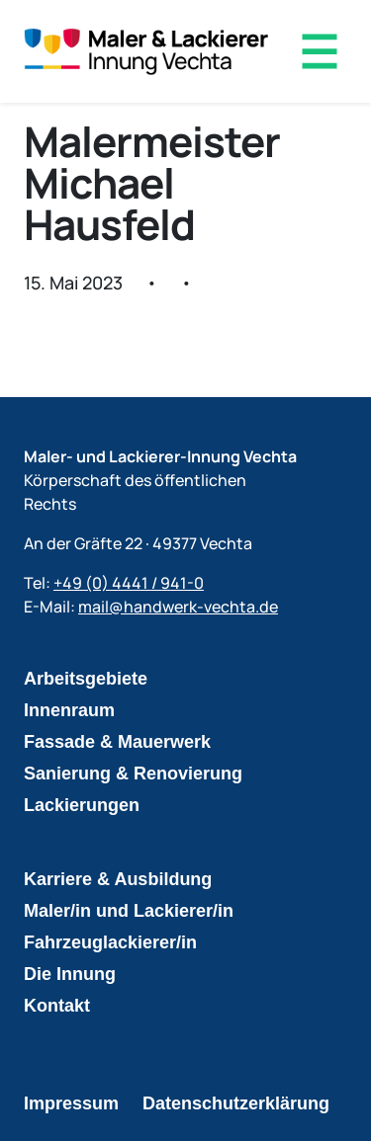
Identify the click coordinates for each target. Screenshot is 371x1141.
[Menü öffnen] (319, 51)
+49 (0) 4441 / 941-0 (128, 583)
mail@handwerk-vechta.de (178, 606)
